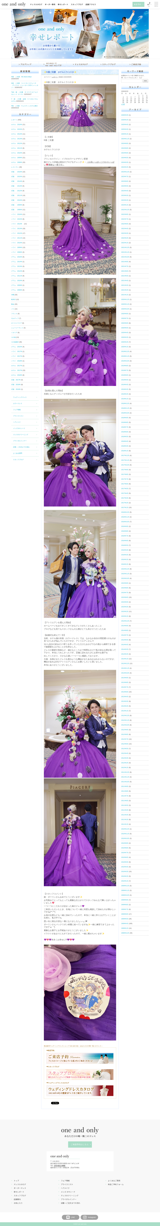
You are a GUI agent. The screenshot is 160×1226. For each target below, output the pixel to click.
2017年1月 (124, 507)
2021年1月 (124, 295)
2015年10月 (125, 578)
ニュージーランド (17, 328)
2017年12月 (125, 455)
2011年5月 (124, 805)
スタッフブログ (77, 4)
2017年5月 (124, 488)
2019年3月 (124, 389)
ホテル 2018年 (16, 375)
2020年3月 (124, 337)
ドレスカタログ (36, 4)
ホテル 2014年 (16, 134)
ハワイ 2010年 (16, 243)
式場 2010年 (16, 200)
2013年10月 (125, 673)
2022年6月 (124, 224)
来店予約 (137, 4)
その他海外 (15, 342)
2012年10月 (125, 725)
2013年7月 (124, 687)
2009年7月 (124, 909)
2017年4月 (124, 493)
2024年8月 (124, 148)
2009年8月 (124, 905)
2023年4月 (124, 191)
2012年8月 (124, 734)
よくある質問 (17, 453)
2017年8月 (124, 474)
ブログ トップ (25, 64)
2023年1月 (124, 205)
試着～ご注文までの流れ (21, 447)
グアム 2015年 (16, 347)
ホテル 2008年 (16, 162)
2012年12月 (125, 715)
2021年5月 (124, 276)
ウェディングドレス (20, 397)
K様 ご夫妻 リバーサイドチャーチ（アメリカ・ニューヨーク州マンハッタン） (24, 85)
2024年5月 (124, 158)
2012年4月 (124, 753)
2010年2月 (124, 876)
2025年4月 (124, 124)
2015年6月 (124, 597)
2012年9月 (124, 730)
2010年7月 (124, 852)
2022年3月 (124, 233)
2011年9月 (124, 786)
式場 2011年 (16, 195)
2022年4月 (124, 228)
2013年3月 (124, 701)
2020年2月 (124, 342)
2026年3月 (124, 115)
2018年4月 (124, 441)
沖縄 (12, 295)
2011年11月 (125, 777)
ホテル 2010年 (16, 153)
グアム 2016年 (16, 257)
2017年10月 (125, 465)
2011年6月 (124, 800)
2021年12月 (125, 247)
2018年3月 (124, 446)
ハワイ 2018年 (16, 361)
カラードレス (17, 403)
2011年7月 (124, 796)
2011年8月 (124, 791)
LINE (70, 1217)
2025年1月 (124, 134)
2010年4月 (124, 867)
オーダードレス (20, 1188)
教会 (12, 304)
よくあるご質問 (114, 1180)
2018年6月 (124, 432)
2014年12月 (125, 621)
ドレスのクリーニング (20, 434)
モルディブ (15, 318)
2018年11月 (125, 408)
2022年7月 (124, 219)
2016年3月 (124, 555)
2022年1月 (124, 243)
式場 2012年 (16, 191)
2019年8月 (124, 366)
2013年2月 (124, 706)
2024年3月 (124, 162)
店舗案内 (17, 1199)
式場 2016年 (16, 172)
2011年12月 (125, 772)
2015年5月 (124, 602)
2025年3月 (124, 129)
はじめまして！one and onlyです (52, 64)
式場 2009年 (16, 205)
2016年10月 (125, 522)
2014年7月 (124, 635)
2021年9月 (124, 262)
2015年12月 (125, 569)
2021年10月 (125, 257)
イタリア (14, 332)
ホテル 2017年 (16, 366)
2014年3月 (124, 649)
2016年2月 (124, 559)
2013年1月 (124, 711)
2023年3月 (124, 195)
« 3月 (123, 104)
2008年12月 (125, 933)
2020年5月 (124, 328)
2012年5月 (124, 748)
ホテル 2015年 (16, 129)
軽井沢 (13, 299)
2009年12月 (125, 886)
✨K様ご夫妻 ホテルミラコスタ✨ (60, 72)
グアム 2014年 (16, 262)
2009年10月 (125, 895)
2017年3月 (124, 498)
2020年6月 (124, 323)
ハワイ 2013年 (16, 228)
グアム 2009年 (16, 285)
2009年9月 (124, 900)
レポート (14, 120)
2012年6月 (124, 744)
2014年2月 (124, 654)
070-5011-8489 (59, 1166)
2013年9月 (124, 678)
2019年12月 (125, 351)
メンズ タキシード (68, 1192)
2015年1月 (124, 616)
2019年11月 (125, 356)
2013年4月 (124, 696)
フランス (14, 314)
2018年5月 (124, 436)
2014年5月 (124, 640)
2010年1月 (124, 881)
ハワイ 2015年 (16, 219)
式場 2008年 (16, 210)
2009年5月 (124, 919)
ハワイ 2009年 (16, 247)
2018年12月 (125, 403)
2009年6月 (124, 914)
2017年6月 (124, 484)
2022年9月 (124, 214)
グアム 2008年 (16, 290)
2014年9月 (124, 626)
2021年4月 (124, 280)
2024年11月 (125, 139)
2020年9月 (124, 314)
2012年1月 (124, 767)
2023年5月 (124, 186)
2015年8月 (124, 588)
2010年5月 (124, 862)
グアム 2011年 (16, 276)
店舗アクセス (91, 4)
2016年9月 (124, 526)
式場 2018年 (16, 384)
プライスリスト (18, 416)
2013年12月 (125, 663)
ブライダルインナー (20, 441)
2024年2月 (124, 167)
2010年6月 (124, 857)
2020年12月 (125, 299)
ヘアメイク (17, 422)
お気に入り (18, 1203)
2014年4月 (124, 644)
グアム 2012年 (16, 271)
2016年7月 (124, 536)
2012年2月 (124, 763)
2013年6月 (124, 692)
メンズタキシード (19, 428)
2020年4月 (124, 332)
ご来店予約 (135, 64)
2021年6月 (124, 271)
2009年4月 (124, 923)
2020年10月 (125, 309)
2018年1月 (124, 451)
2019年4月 (124, 384)
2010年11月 (125, 834)
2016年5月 (124, 545)
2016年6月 (124, 540)
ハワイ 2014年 (17, 224)
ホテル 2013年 (16, 139)
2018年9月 (124, 418)
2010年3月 (124, 871)
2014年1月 (124, 659)
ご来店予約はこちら (80, 1144)
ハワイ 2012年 (16, 233)
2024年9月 (124, 143)
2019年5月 (124, 380)
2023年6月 (124, 181)
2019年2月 (124, 394)
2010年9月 (124, 843)
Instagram (89, 1217)
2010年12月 (125, 829)
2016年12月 (125, 512)
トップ (16, 1180)
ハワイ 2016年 (16, 214)
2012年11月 (125, 720)
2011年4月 (124, 810)
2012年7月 (124, 739)
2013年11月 (125, 668)
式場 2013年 (16, 186)
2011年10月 (125, 782)
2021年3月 (124, 285)
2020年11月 (125, 304)
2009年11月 (125, 890)
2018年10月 (125, 413)
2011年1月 (124, 824)
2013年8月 (124, 682)
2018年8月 (124, 422)
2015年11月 (125, 574)
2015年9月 (124, 583)
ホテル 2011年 (16, 148)
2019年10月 (125, 361)
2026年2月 (124, 120)
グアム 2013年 (16, 266)
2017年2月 (124, 503)
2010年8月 (124, 848)
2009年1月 (124, 928)
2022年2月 (124, 238)
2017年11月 (125, 460)
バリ (12, 309)
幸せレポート (63, 4)
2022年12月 (125, 210)
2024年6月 (124, 153)
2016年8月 (124, 531)
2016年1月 (124, 564)
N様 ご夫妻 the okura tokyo (21, 77)
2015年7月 (124, 592)
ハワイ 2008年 (16, 252)
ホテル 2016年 (16, 124)
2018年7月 (124, 427)
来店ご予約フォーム (116, 1184)
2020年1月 (124, 347)
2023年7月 (124, 176)
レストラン (15, 167)
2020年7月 (124, 318)
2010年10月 (125, 838)
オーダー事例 (50, 4)
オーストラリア (16, 323)
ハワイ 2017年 (16, 351)
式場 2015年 (16, 176)
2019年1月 (124, 399)
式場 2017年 (16, 380)
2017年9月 (124, 470)
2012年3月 (124, 758)
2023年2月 (124, 200)
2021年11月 (125, 252)
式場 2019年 (16, 389)
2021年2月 (124, 290)
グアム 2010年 (16, 280)
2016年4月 (124, 550)
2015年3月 (124, 607)
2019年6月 (124, 375)
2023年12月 (125, 172)
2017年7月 (124, 479)
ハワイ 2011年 (16, 238)
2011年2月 (124, 819)
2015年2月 (124, 611)
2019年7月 (124, 370)
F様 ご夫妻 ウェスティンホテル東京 (24, 106)
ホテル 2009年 (16, 158)
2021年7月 (124, 266)
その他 (13, 337)
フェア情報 (17, 410)
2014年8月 (124, 630)
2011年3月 (124, 815)
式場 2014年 (16, 181)
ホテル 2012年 (16, 143)
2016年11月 (125, 517)
